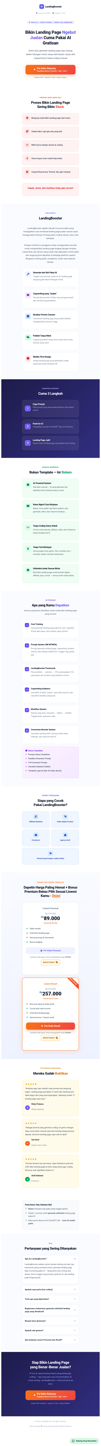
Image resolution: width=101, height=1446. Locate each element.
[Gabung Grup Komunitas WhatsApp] (84, 1441)
